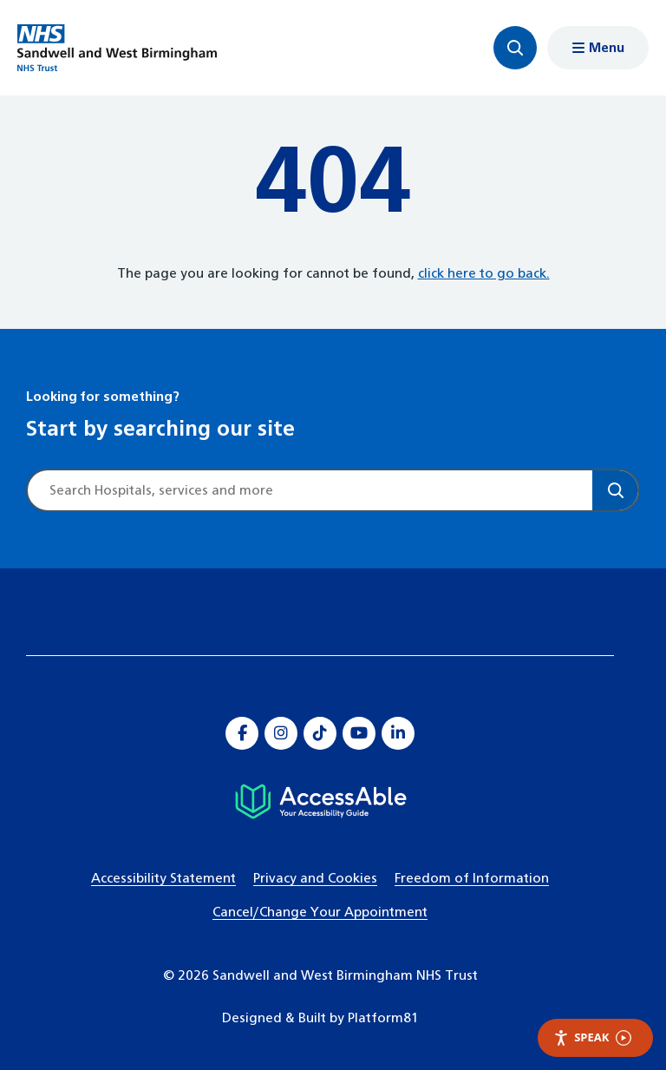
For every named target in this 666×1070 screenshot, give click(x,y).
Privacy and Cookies (315, 878)
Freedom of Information (472, 878)
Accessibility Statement (163, 878)
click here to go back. (484, 273)
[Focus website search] (515, 47)
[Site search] (310, 490)
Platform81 (383, 1018)
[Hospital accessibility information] (320, 802)
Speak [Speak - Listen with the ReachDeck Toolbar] (592, 1037)
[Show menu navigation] (598, 47)
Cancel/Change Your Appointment (320, 912)
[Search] (615, 490)
